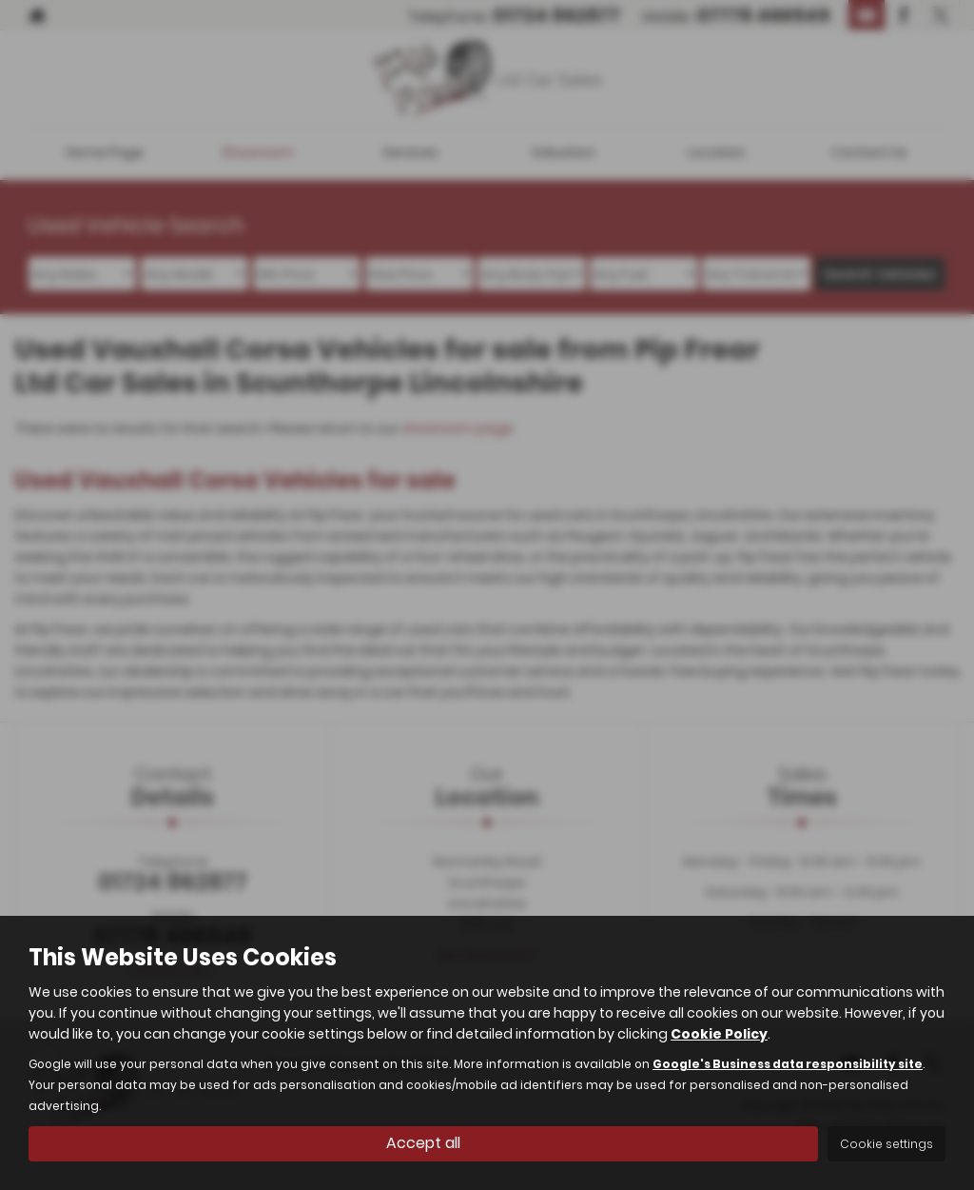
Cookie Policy (719, 1033)
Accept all (423, 1143)
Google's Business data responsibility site (788, 1064)
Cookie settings (886, 1144)
